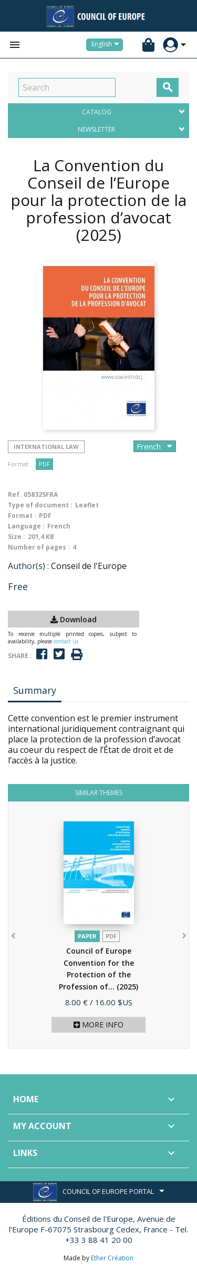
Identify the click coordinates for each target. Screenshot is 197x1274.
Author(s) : (28, 566)
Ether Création (112, 1257)
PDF (44, 464)
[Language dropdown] (107, 44)
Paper (87, 936)
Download (73, 619)
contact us (66, 641)
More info (98, 1025)
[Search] (67, 87)
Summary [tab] (34, 690)
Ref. (15, 494)
